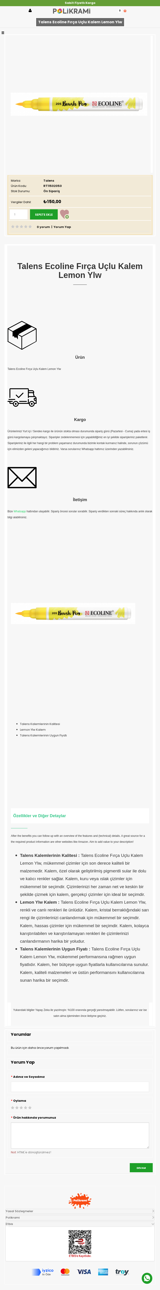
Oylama (19, 1101)
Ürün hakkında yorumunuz (34, 1117)
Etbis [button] (9, 1224)
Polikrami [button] (13, 1217)
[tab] (80, 1211)
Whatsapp (20, 511)
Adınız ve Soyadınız (29, 1077)
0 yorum (43, 227)
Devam (141, 1168)
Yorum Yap (62, 227)
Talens (48, 180)
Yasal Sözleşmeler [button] (19, 1211)
